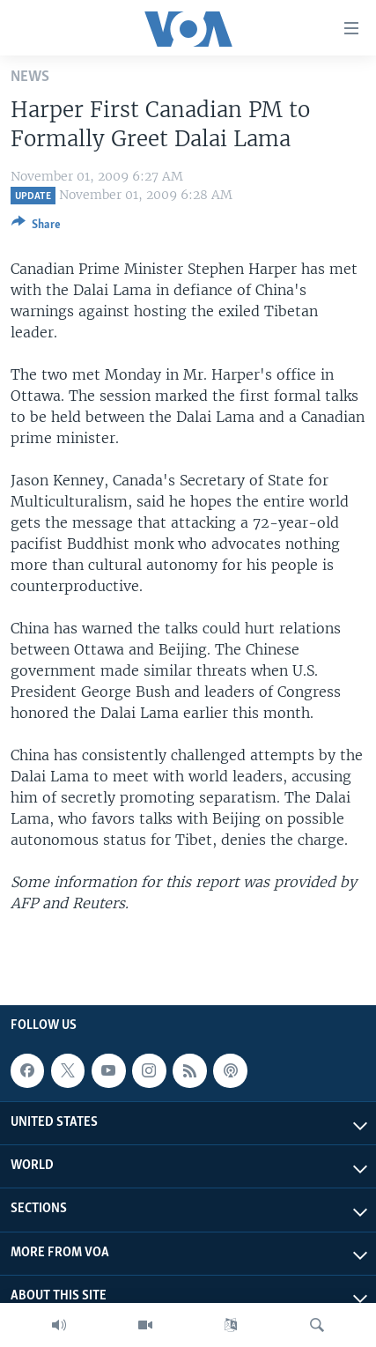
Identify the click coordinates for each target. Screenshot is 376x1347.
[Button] (36, 227)
